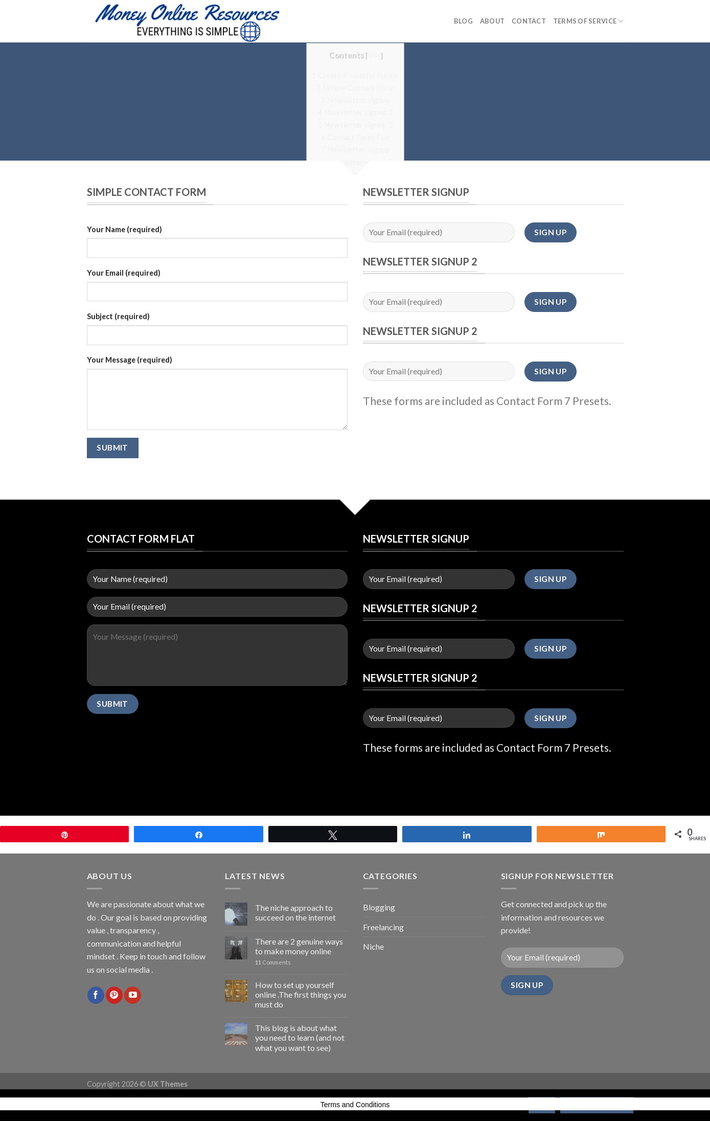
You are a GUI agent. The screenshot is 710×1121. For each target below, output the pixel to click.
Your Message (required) (129, 359)
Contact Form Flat (355, 136)
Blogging (379, 907)
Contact (529, 21)
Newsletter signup (355, 99)
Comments (273, 962)
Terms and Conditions (355, 1105)
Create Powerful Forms (355, 74)
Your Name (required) (124, 229)
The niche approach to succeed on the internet (295, 912)
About (492, 21)
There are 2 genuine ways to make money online (299, 946)
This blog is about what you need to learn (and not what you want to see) (300, 1037)
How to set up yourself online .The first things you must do (300, 994)
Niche (373, 946)
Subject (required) (118, 316)
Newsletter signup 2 (355, 111)
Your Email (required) (124, 272)
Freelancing (383, 927)
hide (373, 54)
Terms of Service (588, 21)
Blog (463, 21)
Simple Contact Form (355, 87)
